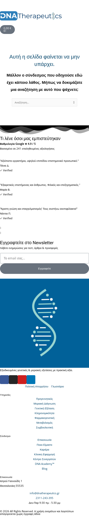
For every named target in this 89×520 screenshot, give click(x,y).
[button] (44, 6)
